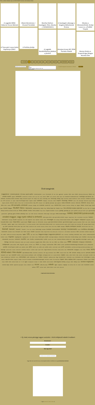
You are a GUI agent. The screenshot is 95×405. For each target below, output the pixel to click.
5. (41, 61)
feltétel (42, 208)
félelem (82, 205)
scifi (44, 252)
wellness (34, 267)
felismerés (28, 208)
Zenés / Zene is (50, 267)
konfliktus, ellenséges (87, 229)
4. (38, 61)
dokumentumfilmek (29, 202)
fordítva (30, 210)
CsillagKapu (45, 200)
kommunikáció (56, 229)
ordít (18, 244)
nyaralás (28, 242)
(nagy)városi (5, 194)
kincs (30, 229)
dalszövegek (81, 200)
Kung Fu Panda (47, 231)
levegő (90, 231)
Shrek (54, 252)
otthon (59, 244)
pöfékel (40, 247)
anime (33, 196)
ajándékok (66, 194)
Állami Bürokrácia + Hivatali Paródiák (28, 24)
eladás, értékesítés (66, 202)
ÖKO (50, 242)
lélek (77, 231)
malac (62, 234)
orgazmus (26, 244)
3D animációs (48, 194)
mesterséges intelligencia (53, 237)
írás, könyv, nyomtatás (31, 224)
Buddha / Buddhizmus (73, 198)
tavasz (73, 257)
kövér (22, 231)
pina (38, 247)
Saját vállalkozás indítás (27, 252)
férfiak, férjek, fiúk (51, 208)
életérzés (83, 203)
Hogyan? (76, 219)
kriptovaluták (37, 231)
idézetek (34, 222)
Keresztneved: (47, 340)
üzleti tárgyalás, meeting (59, 261)
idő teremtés (41, 222)
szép (77, 255)
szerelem (80, 255)
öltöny (62, 242)
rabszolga (3, 249)
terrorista (47, 259)
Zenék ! (45, 267)
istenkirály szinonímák (59, 224)
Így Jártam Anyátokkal (77, 222)
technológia (87, 257)
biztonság (45, 198)
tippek (62, 259)
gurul (87, 210)
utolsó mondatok (50, 261)
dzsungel (40, 202)
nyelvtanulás (32, 242)
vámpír (78, 261)
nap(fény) (89, 239)
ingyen (13, 224)
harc (76, 217)
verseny (25, 264)
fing (84, 208)
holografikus (88, 219)
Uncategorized (31, 261)
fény (45, 208)
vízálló (82, 264)
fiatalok (58, 208)
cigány (14, 200)
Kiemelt (5, 229)
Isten (54, 224)
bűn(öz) (88, 198)
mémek (33, 237)
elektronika (78, 202)
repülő (39, 249)
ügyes (26, 261)
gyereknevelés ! (4, 213)
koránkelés (10, 231)
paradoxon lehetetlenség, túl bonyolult (74, 244)
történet (85, 259)
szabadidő (14, 255)
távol (82, 257)
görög (79, 210)
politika (46, 247)
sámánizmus (40, 252)
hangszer (66, 217)
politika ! (50, 247)
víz (76, 264)
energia (34, 205)
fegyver (78, 205)
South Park (83, 252)
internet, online (21, 224)
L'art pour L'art (61, 231)
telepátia (3, 259)
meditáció (2, 237)
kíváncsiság (38, 229)
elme (2, 205)
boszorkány (66, 198)
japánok (66, 224)
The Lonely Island (56, 259)
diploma (16, 202)
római (81, 249)
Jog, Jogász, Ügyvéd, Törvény (89, 224)
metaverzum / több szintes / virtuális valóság (68, 237)
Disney (19, 202)
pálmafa (62, 244)
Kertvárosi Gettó (85, 226)
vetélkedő (29, 264)
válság (75, 261)
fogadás (42, 67)
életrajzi (88, 202)
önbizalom (75, 242)
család (34, 200)
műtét (55, 239)
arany (41, 196)
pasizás (23, 247)
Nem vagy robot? (48, 348)
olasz (58, 242)
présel (59, 247)
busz (2, 200)
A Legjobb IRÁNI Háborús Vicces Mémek (9, 24)
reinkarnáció (18, 249)
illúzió (83, 222)
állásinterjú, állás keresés (83, 194)
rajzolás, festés (9, 249)
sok (70, 252)
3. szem (43, 194)
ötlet (55, 244)
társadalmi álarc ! (62, 257)
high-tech (30, 219)
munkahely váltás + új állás (40, 239)
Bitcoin (41, 198)
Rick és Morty (55, 249)
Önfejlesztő (82, 242)
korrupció (17, 231)
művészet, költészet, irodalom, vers (64, 239)
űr (38, 261)
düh (37, 202)
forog (41, 210)
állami (76, 194)
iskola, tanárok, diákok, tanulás (46, 224)
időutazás (46, 222)
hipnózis (37, 219)
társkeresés (69, 257)
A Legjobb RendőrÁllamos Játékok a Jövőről (47, 51)
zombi (55, 267)
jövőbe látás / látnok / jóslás (14, 226)
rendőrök (33, 249)
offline (44, 242)
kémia (55, 226)
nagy (73, 239)
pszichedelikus (68, 247)
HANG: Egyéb (52, 213)
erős (38, 205)
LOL (28, 234)
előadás (9, 205)
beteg (21, 198)
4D (53, 194)
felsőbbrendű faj (36, 208)
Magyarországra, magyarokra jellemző (49, 234)
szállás (35, 255)
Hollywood (82, 219)
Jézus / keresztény (77, 224)
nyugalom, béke (38, 242)
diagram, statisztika (6, 202)
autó (51, 196)
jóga (4, 226)
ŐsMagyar (44, 244)
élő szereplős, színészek (19, 205)
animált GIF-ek (25, 196)
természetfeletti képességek (38, 259)
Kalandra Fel (31, 226)
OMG (69, 242)
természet (29, 259)
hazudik (15, 219)
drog (34, 202)
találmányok (32, 257)
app (36, 196)
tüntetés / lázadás (15, 261)
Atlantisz (44, 196)
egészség (47, 202)
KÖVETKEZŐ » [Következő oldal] (65, 61)
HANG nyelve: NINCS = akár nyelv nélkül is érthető (53, 217)
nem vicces (12, 242)
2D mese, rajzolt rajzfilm (26, 194)
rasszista (14, 249)
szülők (28, 257)
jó (82, 224)
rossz (88, 249)
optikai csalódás (13, 244)
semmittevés (50, 252)
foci (42, 66)
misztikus (84, 237)
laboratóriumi (73, 231)
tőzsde (89, 259)
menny (36, 237)
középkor (28, 231)
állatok (90, 194)
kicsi (92, 226)
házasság (10, 219)
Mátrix (81, 234)
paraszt (85, 244)
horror (92, 219)
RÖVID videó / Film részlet (11, 252)
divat (22, 202)
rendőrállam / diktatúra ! (26, 249)
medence (84, 234)
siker (58, 252)
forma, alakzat (36, 210)
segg (47, 252)
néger (92, 239)
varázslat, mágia (5, 264)
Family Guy (68, 205)
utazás (41, 261)
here (24, 219)
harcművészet (80, 217)
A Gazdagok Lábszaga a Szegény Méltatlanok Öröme (66, 25)
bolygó (62, 198)
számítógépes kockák (46, 255)
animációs (18, 196)
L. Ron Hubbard (67, 231)
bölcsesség (53, 198)
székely (67, 255)
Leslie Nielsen (82, 231)
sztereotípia (22, 257)
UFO (23, 261)
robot (65, 249)
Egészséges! (52, 202)
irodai (37, 224)
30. (55, 61)
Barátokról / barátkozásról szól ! (72, 196)
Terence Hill (24, 259)
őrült (37, 244)
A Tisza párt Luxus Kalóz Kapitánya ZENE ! (9, 48)
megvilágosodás (18, 237)
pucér (91, 247)
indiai (86, 222)
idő (36, 222)
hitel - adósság (56, 219)
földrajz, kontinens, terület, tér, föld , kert (42, 68)
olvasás (65, 242)
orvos (40, 244)
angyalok (13, 196)
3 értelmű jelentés (38, 194)
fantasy (72, 205)
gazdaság (66, 210)
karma (46, 226)
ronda (84, 249)
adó (55, 194)
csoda (54, 200)
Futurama (57, 210)
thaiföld (51, 259)
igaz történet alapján (68, 222)
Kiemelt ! (12, 229)
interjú (16, 224)
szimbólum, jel (7, 257)
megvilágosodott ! (25, 237)
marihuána (66, 234)
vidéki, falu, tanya (44, 264)
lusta (34, 234)
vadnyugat (68, 261)
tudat (6, 261)
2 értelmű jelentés (15, 194)
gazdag (61, 210)
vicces (37, 264)
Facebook (64, 205)
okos (55, 242)
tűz (19, 261)
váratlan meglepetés (87, 262)
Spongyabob (3, 255)
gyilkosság (10, 213)
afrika (57, 194)
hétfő (26, 219)
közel (24, 231)
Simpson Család (63, 252)
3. (35, 61)
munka (32, 239)
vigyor (56, 264)
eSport (52, 205)
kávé (53, 226)
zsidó (58, 267)
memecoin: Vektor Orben (49, 401)
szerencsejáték (86, 255)
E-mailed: (47, 344)
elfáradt (92, 202)
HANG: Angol (47, 213)
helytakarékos (20, 219)
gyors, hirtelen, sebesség (19, 213)
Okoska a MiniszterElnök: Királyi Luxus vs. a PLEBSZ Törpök (85, 26)
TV (21, 261)
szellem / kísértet (72, 255)
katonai (50, 226)
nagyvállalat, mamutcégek (81, 239)
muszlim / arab (51, 239)
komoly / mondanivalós (69, 229)
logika (24, 234)
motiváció (17, 239)
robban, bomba (61, 249)
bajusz (61, 196)
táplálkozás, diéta (51, 257)
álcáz (69, 194)
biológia (35, 198)
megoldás (11, 237)
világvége (65, 264)
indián (89, 222)
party (20, 247)
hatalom (90, 217)
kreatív (33, 231)
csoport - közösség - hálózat (64, 200)
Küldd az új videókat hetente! (47, 355)
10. (48, 61)
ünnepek (36, 261)
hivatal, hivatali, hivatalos (65, 219)
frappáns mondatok (50, 210)
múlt (28, 239)
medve (6, 237)
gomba (72, 210)
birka (38, 198)
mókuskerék (5, 239)
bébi (93, 196)
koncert (79, 229)
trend (93, 259)
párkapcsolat (90, 244)
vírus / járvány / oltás (71, 264)
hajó (30, 213)
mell (30, 237)
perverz (34, 247)
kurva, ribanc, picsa (54, 231)
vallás (71, 261)
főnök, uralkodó (42, 69)
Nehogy (6, 242)
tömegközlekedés (79, 259)
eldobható (73, 202)
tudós (9, 261)
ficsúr (61, 208)
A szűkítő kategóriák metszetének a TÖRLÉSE (67, 66)
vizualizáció (87, 264)
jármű (69, 224)
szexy (2, 257)
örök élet (30, 244)
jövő (6, 226)
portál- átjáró (55, 247)
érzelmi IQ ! (48, 205)
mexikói (80, 237)
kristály (42, 231)
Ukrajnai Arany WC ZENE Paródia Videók (66, 50)
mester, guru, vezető (43, 237)
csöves (74, 200)
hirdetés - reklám (43, 219)
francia (44, 210)
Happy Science (71, 217)
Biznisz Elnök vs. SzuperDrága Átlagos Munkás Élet (85, 53)
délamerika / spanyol (88, 200)
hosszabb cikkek (5, 222)
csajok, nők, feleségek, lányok (22, 200)
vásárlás (11, 264)
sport (7, 255)
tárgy (57, 257)
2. (32, 61)
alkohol (73, 194)
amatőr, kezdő (6, 196)
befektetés (3, 198)
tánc (37, 257)
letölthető (87, 231)
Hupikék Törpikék (23, 222)
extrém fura (58, 205)
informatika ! (4, 224)
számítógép (39, 255)
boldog (58, 198)
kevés (89, 226)
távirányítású (78, 257)
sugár (10, 255)
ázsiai (57, 196)
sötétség (78, 252)
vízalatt (79, 264)
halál (32, 213)
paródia (5, 247)
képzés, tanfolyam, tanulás (73, 226)
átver (48, 196)
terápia (20, 259)
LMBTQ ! (4, 234)
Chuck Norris (7, 200)
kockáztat (49, 229)
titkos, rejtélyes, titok (70, 259)
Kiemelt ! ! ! (24, 229)
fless (88, 208)
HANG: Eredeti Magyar (61, 213)
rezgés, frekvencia (48, 249)
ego (56, 202)
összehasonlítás (50, 244)
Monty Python (11, 239)
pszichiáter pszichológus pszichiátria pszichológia (80, 247)
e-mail (43, 202)
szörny (17, 257)
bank (64, 196)
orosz (34, 244)
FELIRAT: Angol (88, 205)
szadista (19, 255)
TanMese (40, 257)
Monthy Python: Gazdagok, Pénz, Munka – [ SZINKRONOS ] (47, 25)
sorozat (74, 252)
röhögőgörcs (77, 249)
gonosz (76, 210)
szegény (63, 255)
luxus (36, 234)
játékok (72, 224)
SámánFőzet (35, 252)
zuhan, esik (61, 267)
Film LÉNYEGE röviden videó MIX (73, 208)
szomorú (13, 257)
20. (52, 61)
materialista (76, 234)
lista (2, 234)
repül (36, 249)
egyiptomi (59, 202)
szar (52, 255)
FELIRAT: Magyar (7, 208)
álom (93, 194)
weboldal (92, 264)
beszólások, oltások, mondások (12, 198)
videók (51, 264)
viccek (32, 264)
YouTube (41, 267)
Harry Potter (85, 217)
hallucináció (40, 213)
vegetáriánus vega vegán (18, 264)
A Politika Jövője (28, 47)
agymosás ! (61, 194)
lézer (93, 231)
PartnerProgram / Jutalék (13, 247)
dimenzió (12, 202)
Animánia (30, 196)
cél (4, 200)
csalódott (39, 200)
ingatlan (9, 224)
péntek (26, 247)
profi (62, 247)
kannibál (38, 226)
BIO (32, 198)
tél (91, 257)
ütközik (44, 261)
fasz (75, 205)
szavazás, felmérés (56, 255)
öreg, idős (22, 244)
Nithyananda (17, 242)
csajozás (31, 200)
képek (58, 226)
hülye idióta (16, 222)
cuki (77, 200)
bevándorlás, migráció (27, 198)
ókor (53, 242)
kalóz (35, 226)
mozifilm (23, 239)
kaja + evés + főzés (24, 226)
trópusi (3, 261)
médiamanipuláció (91, 234)
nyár (25, 242)
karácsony (43, 226)
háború (26, 213)
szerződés (91, 255)
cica (11, 200)
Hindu (34, 219)
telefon (93, 257)
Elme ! (5, 205)
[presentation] (48, 352)
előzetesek (30, 205)
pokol (43, 247)
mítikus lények (90, 237)
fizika (86, 208)
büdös (79, 198)
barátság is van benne (85, 196)
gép (70, 210)
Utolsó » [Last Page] (71, 61)
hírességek (50, 219)
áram (38, 196)
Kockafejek (43, 229)
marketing (71, 234)
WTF (37, 267)
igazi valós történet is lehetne (55, 222)
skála (67, 252)
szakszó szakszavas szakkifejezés (27, 255)
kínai (28, 229)
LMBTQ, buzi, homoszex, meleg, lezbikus (14, 234)
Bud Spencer (83, 198)
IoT (26, 224)
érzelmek (42, 205)
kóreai (13, 231)
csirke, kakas (50, 200)
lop (31, 234)
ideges (29, 222)
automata (54, 196)
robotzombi (70, 249)
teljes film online (9, 259)
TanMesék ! (45, 257)
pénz (30, 247)
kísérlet (33, 229)
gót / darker (83, 210)
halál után (36, 213)
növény (22, 242)
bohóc (49, 198)
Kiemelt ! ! (19, 229)
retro (42, 249)
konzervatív (4, 231)
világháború (60, 264)
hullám (10, 222)
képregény (63, 226)
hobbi (72, 219)
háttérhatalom (5, 219)
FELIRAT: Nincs (19, 208)
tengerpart (16, 259)
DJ (24, 202)
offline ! (47, 242)
